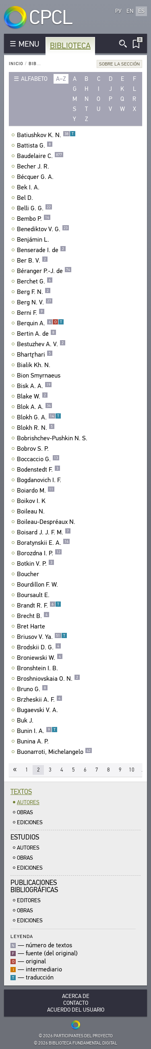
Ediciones (30, 822)
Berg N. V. (35, 302)
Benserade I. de (41, 250)
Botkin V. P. (35, 563)
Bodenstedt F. (38, 469)
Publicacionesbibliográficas (34, 886)
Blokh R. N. (36, 427)
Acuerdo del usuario (75, 1009)
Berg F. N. (34, 292)
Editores (29, 900)
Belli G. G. (34, 208)
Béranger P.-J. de (44, 271)
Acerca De (75, 996)
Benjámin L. (34, 239)
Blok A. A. (34, 407)
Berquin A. (40, 323)
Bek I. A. (29, 187)
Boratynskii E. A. (43, 542)
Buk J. (26, 720)
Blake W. (32, 396)
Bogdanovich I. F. (40, 480)
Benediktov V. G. (43, 229)
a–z (61, 78)
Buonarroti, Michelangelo (54, 751)
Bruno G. (32, 689)
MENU (29, 44)
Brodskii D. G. (39, 647)
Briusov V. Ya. (42, 636)
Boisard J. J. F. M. (44, 532)
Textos (21, 792)
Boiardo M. (36, 490)
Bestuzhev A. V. (41, 344)
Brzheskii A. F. (39, 699)
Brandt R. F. (39, 605)
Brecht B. (33, 616)
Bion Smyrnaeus (39, 375)
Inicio (16, 63)
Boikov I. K (32, 501)
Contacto (75, 1003)
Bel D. (26, 197)
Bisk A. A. (34, 386)
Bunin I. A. (37, 731)
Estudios (24, 837)
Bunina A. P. (34, 741)
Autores (28, 802)
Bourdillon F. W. (38, 584)
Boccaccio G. (38, 459)
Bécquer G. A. (36, 177)
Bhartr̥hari (35, 354)
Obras (25, 812)
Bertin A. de (36, 333)
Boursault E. (34, 595)
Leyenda (21, 936)
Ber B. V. (32, 260)
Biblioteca (70, 45)
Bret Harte (32, 626)
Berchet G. (35, 281)
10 (131, 770)
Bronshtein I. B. (38, 668)
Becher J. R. (34, 166)
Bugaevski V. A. (38, 710)
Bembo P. (34, 218)
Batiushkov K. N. (46, 135)
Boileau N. (32, 511)
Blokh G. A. (39, 417)
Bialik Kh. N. (34, 365)
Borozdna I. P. (39, 553)
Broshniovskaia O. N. (48, 678)
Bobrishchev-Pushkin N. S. (53, 438)
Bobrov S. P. (34, 448)
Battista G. (35, 145)
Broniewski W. (40, 657)
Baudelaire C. (40, 156)
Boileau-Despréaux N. (47, 522)
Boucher (29, 574)
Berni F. (31, 312)
